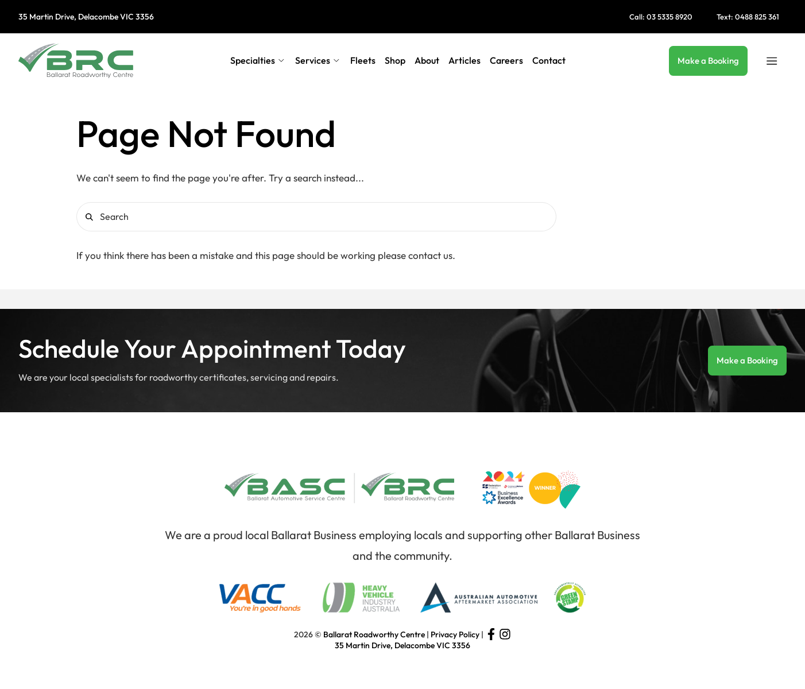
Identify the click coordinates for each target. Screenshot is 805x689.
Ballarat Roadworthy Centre (374, 634)
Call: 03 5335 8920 (660, 16)
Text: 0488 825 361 (748, 16)
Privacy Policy (455, 634)
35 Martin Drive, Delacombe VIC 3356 (86, 16)
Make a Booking (708, 60)
